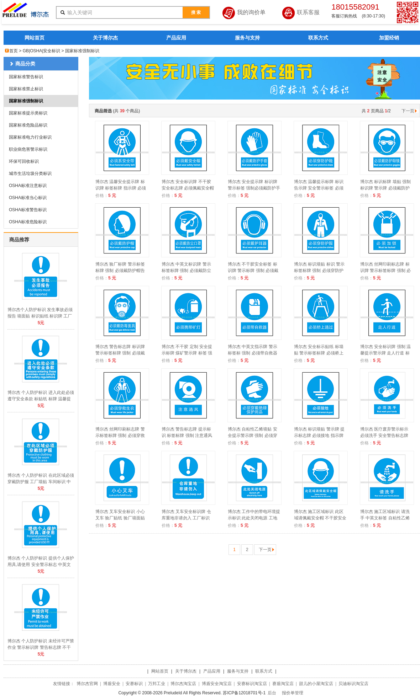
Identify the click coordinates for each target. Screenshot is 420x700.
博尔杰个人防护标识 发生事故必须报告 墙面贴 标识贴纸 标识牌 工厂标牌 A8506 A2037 (40, 316)
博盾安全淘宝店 (217, 683)
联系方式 (318, 38)
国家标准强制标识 (26, 100)
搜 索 (196, 12)
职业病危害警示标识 (28, 149)
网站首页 (34, 38)
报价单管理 (292, 692)
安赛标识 (134, 683)
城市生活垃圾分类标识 (30, 173)
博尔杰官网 (87, 683)
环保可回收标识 (24, 161)
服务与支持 (247, 38)
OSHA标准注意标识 (28, 185)
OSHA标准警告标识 (28, 209)
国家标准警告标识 (26, 76)
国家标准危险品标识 (28, 125)
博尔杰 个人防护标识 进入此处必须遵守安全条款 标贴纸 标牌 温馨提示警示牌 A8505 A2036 (40, 399)
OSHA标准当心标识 (28, 197)
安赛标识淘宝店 (252, 683)
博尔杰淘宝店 (183, 683)
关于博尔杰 (105, 38)
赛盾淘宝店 (283, 683)
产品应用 (176, 38)
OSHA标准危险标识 (28, 221)
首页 (13, 50)
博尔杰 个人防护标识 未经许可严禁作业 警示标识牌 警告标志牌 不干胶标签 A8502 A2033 (40, 647)
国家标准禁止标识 (26, 88)
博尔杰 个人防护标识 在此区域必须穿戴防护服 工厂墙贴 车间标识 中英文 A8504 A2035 (40, 482)
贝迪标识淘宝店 (353, 683)
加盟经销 (389, 38)
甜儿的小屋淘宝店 (316, 683)
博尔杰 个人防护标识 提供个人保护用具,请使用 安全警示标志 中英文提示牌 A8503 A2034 (40, 564)
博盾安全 (111, 683)
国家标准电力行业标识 (30, 137)
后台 (272, 692)
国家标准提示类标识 (28, 113)
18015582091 (355, 6)
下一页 (410, 110)
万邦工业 (156, 683)
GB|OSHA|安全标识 (42, 50)
